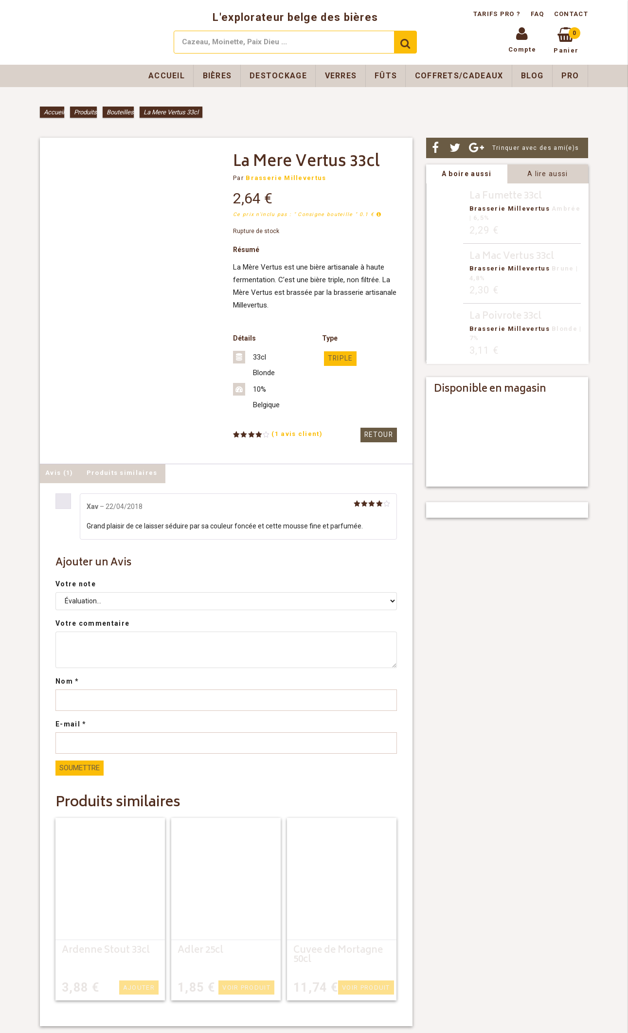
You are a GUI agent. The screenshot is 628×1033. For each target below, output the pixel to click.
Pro (570, 75)
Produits (85, 112)
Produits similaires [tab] (122, 472)
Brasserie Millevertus (286, 177)
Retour (379, 434)
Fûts (386, 75)
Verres (341, 75)
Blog (532, 75)
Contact (571, 14)
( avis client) (297, 433)
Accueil (166, 75)
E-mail (70, 724)
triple (339, 358)
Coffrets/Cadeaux (459, 75)
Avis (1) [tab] (59, 472)
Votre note (75, 584)
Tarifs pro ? (498, 14)
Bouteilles (120, 112)
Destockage (278, 75)
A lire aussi (547, 174)
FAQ (537, 14)
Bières (217, 75)
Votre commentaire (92, 623)
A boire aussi (467, 174)
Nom (67, 681)
